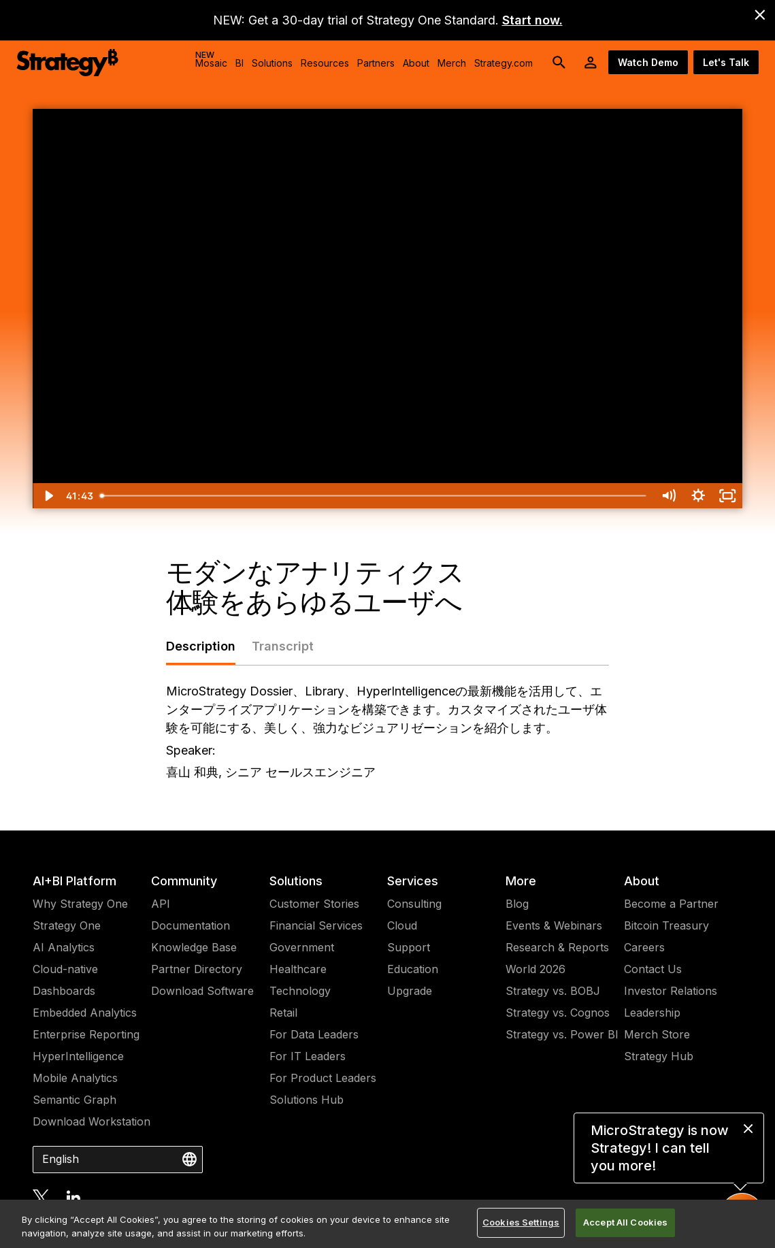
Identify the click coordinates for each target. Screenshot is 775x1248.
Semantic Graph (74, 1099)
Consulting (414, 903)
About (641, 881)
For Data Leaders (314, 1034)
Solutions (296, 881)
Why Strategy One (80, 903)
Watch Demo (648, 62)
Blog (517, 903)
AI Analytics (64, 947)
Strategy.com (503, 63)
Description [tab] (200, 646)
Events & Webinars (554, 925)
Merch (452, 63)
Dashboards (64, 991)
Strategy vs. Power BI (562, 1034)
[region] (387, 1224)
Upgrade (409, 991)
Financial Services (316, 925)
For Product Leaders (322, 1078)
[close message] (748, 1128)
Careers (644, 947)
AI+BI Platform (74, 881)
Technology (300, 991)
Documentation (190, 925)
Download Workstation (91, 1121)
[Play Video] (47, 495)
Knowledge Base (194, 947)
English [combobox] (60, 1159)
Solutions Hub (306, 1099)
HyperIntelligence (78, 1056)
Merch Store (657, 1034)
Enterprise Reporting (86, 1034)
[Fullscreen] (727, 495)
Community (184, 881)
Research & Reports (557, 947)
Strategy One (67, 925)
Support (408, 947)
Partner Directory (196, 969)
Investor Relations (670, 991)
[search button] (559, 62)
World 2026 (535, 969)
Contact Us (653, 969)
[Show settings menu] (697, 495)
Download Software (202, 991)
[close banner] (760, 15)
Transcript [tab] (283, 646)
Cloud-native (65, 969)
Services (412, 881)
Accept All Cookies (625, 1222)
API (160, 903)
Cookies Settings (520, 1222)
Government (301, 947)
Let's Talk (726, 62)
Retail (283, 1012)
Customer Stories (314, 903)
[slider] (373, 495)
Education (412, 969)
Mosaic (211, 59)
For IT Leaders (307, 1056)
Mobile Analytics (75, 1078)
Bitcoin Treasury (666, 925)
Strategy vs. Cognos (558, 1012)
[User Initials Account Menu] (590, 62)
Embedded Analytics (85, 1012)
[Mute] (668, 495)
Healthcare (298, 969)
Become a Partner (671, 903)
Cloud (402, 925)
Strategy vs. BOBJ (553, 991)
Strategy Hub (658, 1056)
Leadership (652, 1012)
